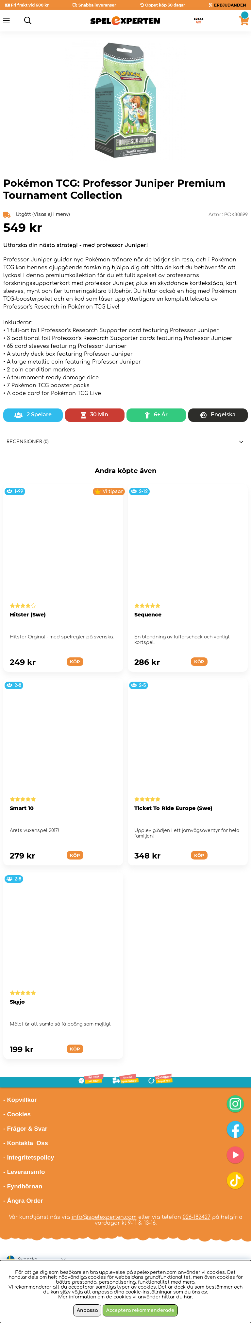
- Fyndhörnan (22, 1186)
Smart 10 (22, 808)
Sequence (147, 615)
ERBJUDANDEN (230, 5)
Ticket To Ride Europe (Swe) (173, 808)
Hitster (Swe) (28, 615)
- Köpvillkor (20, 1099)
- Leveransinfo (24, 1171)
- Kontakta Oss (25, 1143)
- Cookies (17, 1114)
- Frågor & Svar (25, 1128)
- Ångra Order (23, 1200)
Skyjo (17, 1002)
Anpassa (87, 1310)
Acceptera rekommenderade (140, 1310)
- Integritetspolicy (28, 1157)
